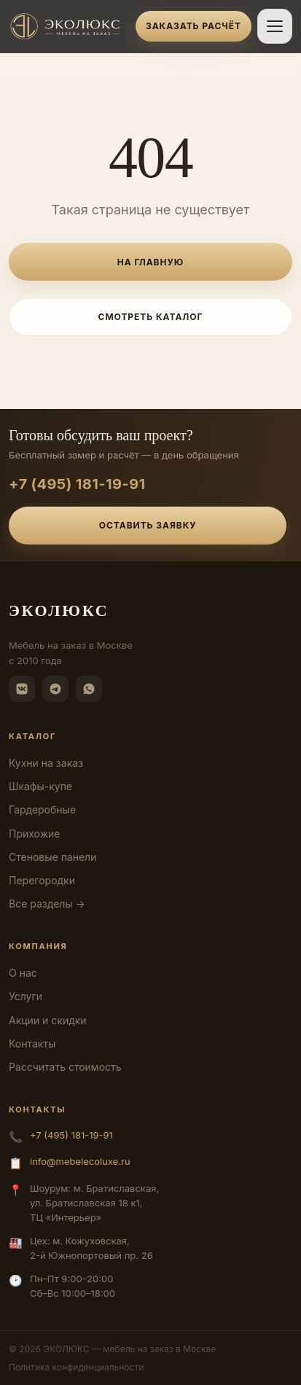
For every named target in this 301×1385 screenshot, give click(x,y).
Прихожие (34, 833)
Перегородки (42, 880)
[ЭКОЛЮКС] (68, 26)
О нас (23, 973)
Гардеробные (42, 809)
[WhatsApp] (89, 689)
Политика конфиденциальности (76, 1367)
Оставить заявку (148, 525)
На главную (150, 262)
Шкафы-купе (40, 786)
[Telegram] (55, 689)
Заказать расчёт (193, 25)
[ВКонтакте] (22, 689)
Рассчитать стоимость (65, 1067)
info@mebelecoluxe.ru (80, 1161)
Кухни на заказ (46, 763)
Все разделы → (47, 903)
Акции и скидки (48, 1020)
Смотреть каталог (150, 316)
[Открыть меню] (274, 26)
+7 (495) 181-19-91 (77, 484)
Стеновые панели (52, 857)
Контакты (32, 1043)
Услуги (25, 996)
